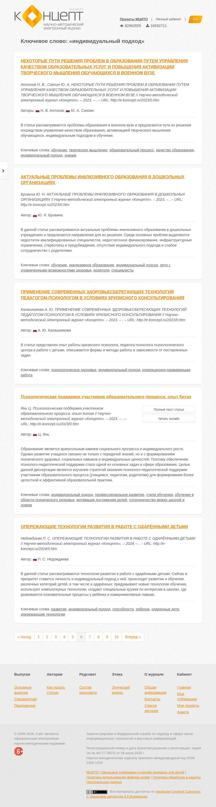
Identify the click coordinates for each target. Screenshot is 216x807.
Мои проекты (188, 705)
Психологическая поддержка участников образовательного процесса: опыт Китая (106, 397)
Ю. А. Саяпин (80, 110)
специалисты (123, 270)
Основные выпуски (23, 690)
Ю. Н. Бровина (48, 215)
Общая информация (155, 690)
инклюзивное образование (91, 265)
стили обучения (159, 495)
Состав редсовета (88, 690)
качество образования (175, 150)
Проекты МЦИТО (134, 19)
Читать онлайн (169, 419)
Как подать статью (56, 690)
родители (101, 270)
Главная (184, 687)
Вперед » (133, 637)
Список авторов (151, 708)
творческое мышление (88, 150)
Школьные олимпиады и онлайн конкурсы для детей (142, 772)
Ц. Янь (41, 434)
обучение (59, 150)
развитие (58, 609)
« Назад (24, 637)
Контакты (152, 699)
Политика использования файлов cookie (118, 777)
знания (70, 155)
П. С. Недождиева (51, 559)
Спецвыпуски (25, 699)
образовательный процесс (131, 150)
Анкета (183, 712)
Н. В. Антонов (49, 110)
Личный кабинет (168, 19)
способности (123, 609)
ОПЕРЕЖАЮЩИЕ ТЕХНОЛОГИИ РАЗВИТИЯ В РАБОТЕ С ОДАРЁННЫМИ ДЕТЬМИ (104, 527)
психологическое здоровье (73, 370)
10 (116, 637)
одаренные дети (165, 609)
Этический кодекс (121, 690)
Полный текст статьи (169, 409)
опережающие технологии (43, 614)
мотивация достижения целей (101, 500)
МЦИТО (93, 772)
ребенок (143, 609)
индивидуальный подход (42, 155)
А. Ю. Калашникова (52, 330)
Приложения (25, 705)
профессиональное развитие (119, 495)
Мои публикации (187, 696)
